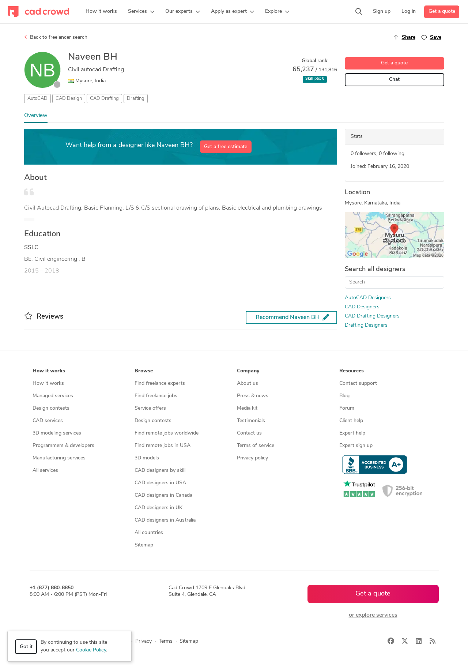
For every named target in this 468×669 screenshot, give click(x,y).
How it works (48, 383)
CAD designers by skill (160, 470)
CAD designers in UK (158, 508)
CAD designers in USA (160, 483)
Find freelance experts (160, 383)
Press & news (252, 396)
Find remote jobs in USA (162, 445)
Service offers (150, 408)
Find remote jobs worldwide (167, 433)
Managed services (53, 396)
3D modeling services (57, 433)
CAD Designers (362, 307)
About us (247, 383)
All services (45, 470)
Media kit (247, 408)
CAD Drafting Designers (372, 316)
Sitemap (144, 545)
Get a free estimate (225, 147)
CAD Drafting (104, 98)
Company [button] (248, 371)
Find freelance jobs (156, 396)
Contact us (249, 433)
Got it (26, 647)
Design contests (51, 408)
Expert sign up (356, 445)
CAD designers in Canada (163, 495)
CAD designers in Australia (165, 520)
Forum (346, 408)
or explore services (373, 615)
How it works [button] (49, 371)
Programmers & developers (63, 445)
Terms (166, 641)
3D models (147, 458)
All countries (149, 532)
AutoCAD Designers (368, 298)
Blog (344, 396)
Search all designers (375, 269)
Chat (394, 79)
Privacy (143, 641)
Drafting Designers (366, 325)
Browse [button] (144, 371)
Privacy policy (252, 458)
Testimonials (251, 421)
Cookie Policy (91, 650)
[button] (141, 11)
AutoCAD (37, 98)
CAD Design (69, 98)
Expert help (352, 433)
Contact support (358, 383)
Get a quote (442, 11)
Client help (351, 421)
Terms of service (255, 445)
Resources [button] (351, 371)
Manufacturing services (59, 458)
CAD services (48, 421)
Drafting (135, 98)
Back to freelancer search (55, 37)
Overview (36, 116)
